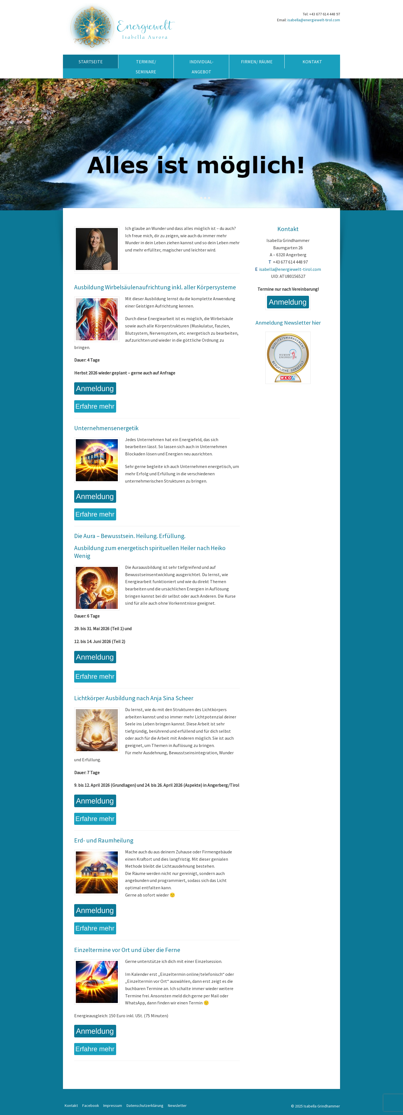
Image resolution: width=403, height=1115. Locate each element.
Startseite (91, 61)
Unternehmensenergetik (106, 428)
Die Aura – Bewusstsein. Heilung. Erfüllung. (130, 536)
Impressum (112, 1105)
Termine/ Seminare (146, 67)
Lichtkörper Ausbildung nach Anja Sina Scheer (133, 698)
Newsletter (177, 1105)
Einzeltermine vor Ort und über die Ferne (127, 950)
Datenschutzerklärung (144, 1105)
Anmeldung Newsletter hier (288, 322)
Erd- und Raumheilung (103, 840)
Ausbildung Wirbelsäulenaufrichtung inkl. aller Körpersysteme (155, 287)
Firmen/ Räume (257, 61)
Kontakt (312, 61)
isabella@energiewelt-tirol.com (313, 19)
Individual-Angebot (201, 67)
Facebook (90, 1105)
